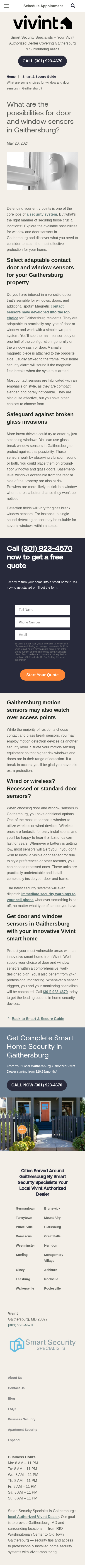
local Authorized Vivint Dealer (33, 1517)
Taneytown (24, 1218)
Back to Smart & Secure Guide (35, 1019)
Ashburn (50, 1270)
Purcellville (24, 1227)
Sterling (22, 1255)
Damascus (24, 1236)
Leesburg (23, 1279)
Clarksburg (52, 1227)
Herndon (50, 1245)
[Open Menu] (6, 6)
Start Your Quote (42, 675)
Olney (20, 1270)
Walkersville (25, 1288)
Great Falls (52, 1236)
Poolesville (52, 1288)
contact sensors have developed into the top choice (38, 312)
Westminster (25, 1245)
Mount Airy (52, 1218)
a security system (42, 214)
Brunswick (52, 1208)
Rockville (51, 1279)
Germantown (25, 1208)
